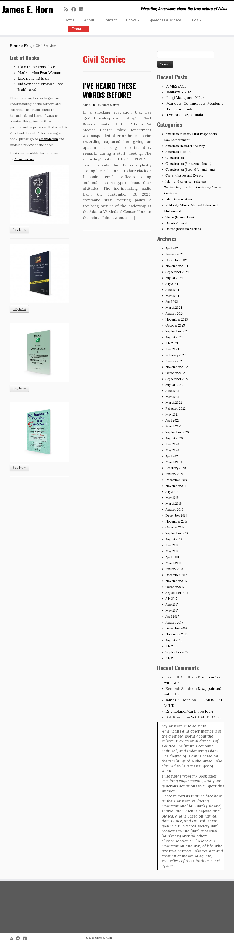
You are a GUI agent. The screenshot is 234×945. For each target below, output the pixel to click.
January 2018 (174, 569)
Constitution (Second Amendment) (190, 170)
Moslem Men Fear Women (39, 72)
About (89, 20)
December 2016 (176, 628)
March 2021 (173, 426)
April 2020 (172, 456)
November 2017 (176, 581)
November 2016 (176, 634)
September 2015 (176, 652)
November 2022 (176, 367)
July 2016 (171, 646)
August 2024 (174, 278)
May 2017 (171, 611)
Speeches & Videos (165, 20)
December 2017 (176, 575)
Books (133, 20)
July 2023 (171, 343)
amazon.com (48, 139)
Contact (110, 20)
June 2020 (172, 444)
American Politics (178, 152)
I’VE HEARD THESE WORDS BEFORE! (109, 90)
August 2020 (174, 438)
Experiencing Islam (33, 78)
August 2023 (174, 337)
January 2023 (174, 361)
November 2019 (176, 486)
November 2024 (176, 266)
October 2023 (175, 325)
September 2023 (177, 331)
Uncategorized (176, 223)
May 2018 (171, 551)
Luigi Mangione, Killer (185, 97)
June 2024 (172, 290)
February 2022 (175, 409)
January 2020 (174, 474)
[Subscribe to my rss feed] (67, 9)
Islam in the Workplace (36, 67)
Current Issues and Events (184, 176)
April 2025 (172, 248)
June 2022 (172, 391)
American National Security (185, 146)
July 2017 (171, 599)
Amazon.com (24, 159)
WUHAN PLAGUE (206, 717)
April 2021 (172, 420)
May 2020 (172, 450)
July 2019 (171, 492)
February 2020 (175, 468)
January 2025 (174, 254)
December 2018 (176, 516)
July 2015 (171, 658)
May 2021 (171, 415)
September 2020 (177, 432)
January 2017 (174, 622)
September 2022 (177, 379)
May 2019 (172, 498)
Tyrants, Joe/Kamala (184, 114)
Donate (78, 29)
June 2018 (171, 545)
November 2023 (176, 319)
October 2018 (174, 527)
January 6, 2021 (179, 92)
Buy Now (19, 230)
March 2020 (173, 462)
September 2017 (176, 593)
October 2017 (174, 587)
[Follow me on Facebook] (75, 9)
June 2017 (171, 605)
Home (69, 20)
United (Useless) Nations (183, 229)
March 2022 (173, 403)
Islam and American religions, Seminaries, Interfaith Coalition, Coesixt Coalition (192, 187)
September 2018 (176, 533)
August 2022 (174, 385)
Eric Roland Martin (182, 711)
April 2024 (172, 302)
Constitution (174, 158)
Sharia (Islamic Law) (179, 217)
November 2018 (176, 521)
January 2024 (174, 314)
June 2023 (172, 349)
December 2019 (176, 480)
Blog (196, 20)
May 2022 (172, 397)
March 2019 (173, 504)
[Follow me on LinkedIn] (82, 9)
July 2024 (171, 284)
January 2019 (174, 510)
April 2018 (172, 557)
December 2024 (176, 260)
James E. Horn (27, 9)
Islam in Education (178, 199)
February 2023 (175, 355)
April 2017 (172, 616)
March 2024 (173, 308)
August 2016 (173, 640)
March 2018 (173, 563)
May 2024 (172, 296)
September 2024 (177, 272)
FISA (209, 711)
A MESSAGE (176, 86)
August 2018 (173, 539)
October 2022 (175, 373)
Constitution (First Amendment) (188, 164)
